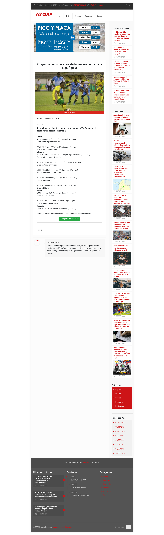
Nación (118, 394)
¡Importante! (53, 242)
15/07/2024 (119, 444)
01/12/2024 (119, 423)
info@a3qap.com (96, 5)
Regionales (119, 406)
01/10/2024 (119, 431)
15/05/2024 (119, 453)
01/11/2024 (119, 427)
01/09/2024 (119, 436)
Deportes (118, 390)
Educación (119, 402)
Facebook (119, 527)
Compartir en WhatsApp (69, 219)
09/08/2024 (119, 440)
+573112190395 (79, 5)
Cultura (118, 398)
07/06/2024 (119, 449)
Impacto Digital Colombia (62, 527)
